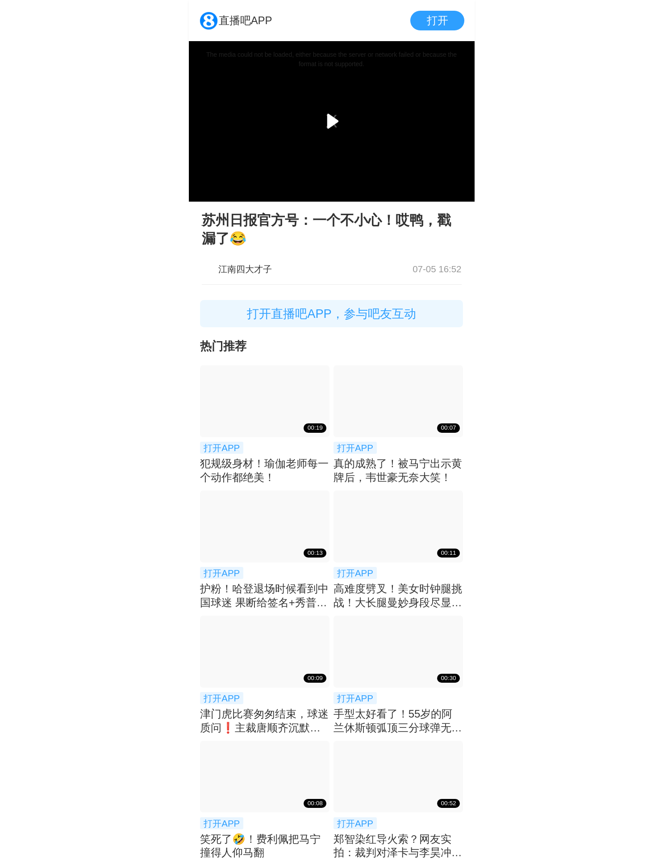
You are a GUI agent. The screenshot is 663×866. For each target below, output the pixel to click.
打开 (437, 20)
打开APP (222, 448)
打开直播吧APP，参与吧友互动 (331, 314)
